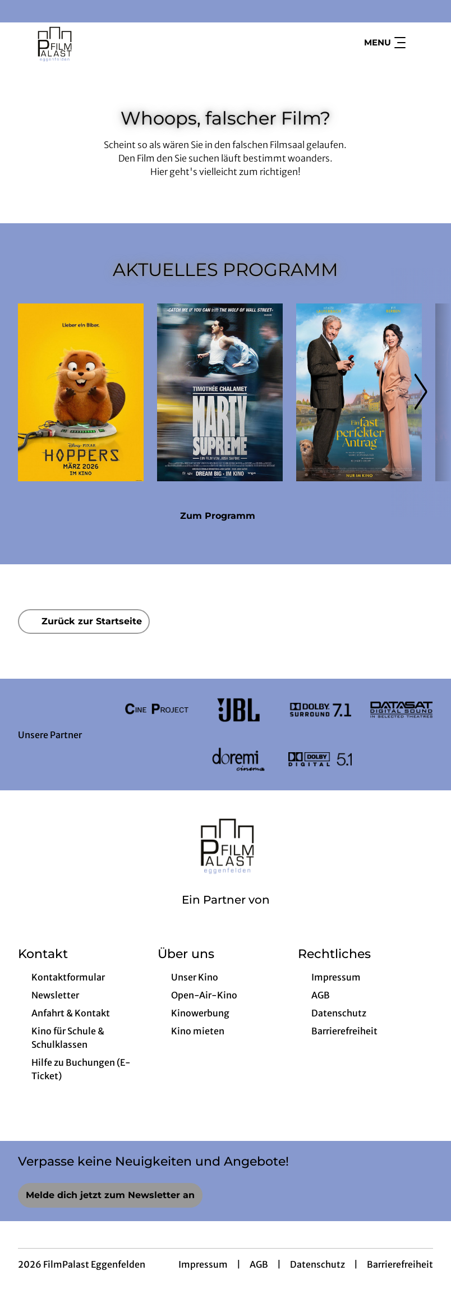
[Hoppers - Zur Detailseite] (81, 392)
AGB (259, 1264)
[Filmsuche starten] (422, 42)
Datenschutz (317, 1264)
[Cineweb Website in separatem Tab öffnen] (226, 914)
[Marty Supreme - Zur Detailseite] (220, 392)
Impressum (203, 1264)
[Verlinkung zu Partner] (156, 710)
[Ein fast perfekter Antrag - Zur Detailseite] (359, 392)
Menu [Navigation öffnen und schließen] (385, 42)
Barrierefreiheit (400, 1264)
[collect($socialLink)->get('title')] (20, 11)
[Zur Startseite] (96, 42)
